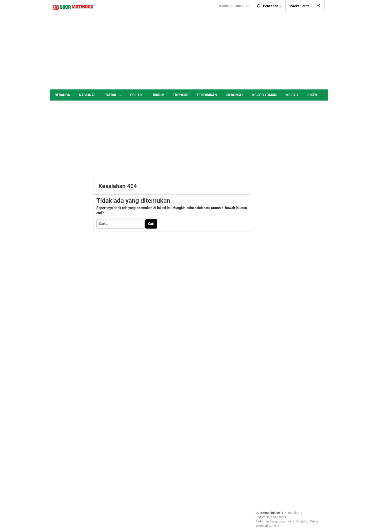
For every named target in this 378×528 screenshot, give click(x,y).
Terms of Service (267, 526)
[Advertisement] (189, 51)
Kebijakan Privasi (308, 521)
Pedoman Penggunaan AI (273, 521)
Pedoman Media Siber (271, 517)
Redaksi (293, 512)
